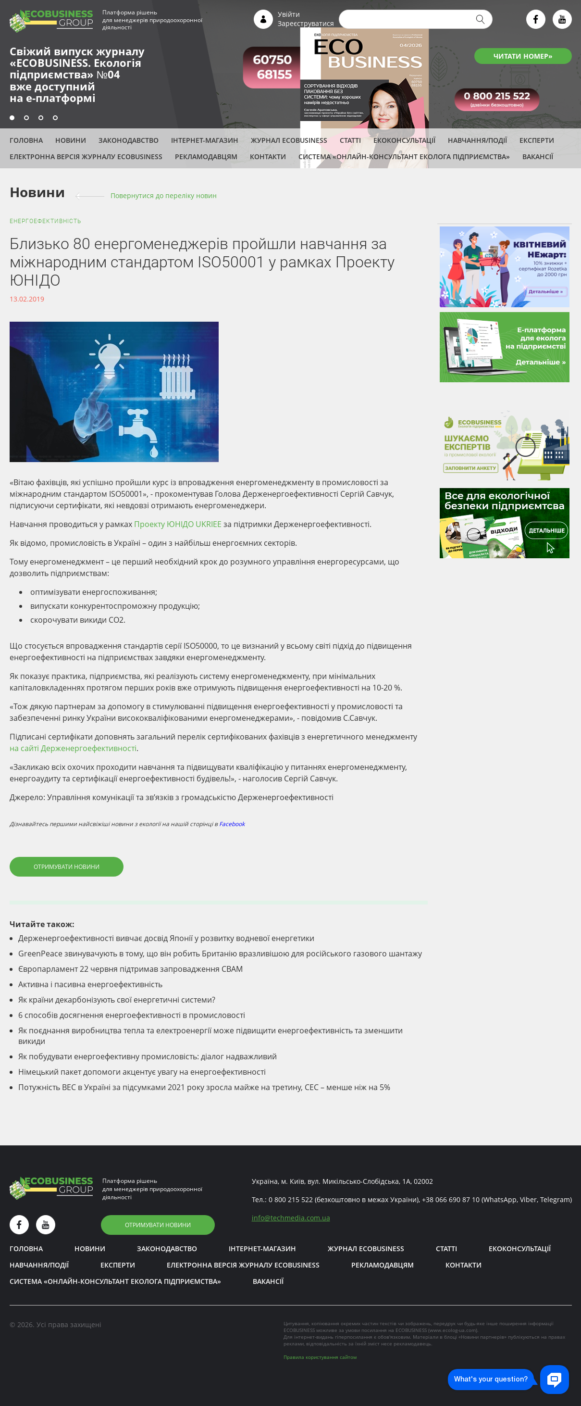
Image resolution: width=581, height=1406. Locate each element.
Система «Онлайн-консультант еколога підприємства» (404, 156)
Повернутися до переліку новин (164, 195)
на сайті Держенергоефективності (73, 748)
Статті (350, 140)
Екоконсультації (404, 140)
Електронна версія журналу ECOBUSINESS (86, 156)
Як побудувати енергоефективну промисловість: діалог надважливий (147, 1056)
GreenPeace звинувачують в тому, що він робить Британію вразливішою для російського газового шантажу (220, 953)
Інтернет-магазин (204, 140)
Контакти (268, 156)
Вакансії (537, 156)
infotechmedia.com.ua (291, 1217)
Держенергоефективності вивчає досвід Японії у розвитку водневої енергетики (166, 938)
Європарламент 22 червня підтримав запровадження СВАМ (130, 969)
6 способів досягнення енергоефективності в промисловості (131, 1015)
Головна (26, 140)
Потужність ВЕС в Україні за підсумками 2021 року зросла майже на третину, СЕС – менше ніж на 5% (204, 1087)
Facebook (232, 824)
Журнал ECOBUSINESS (289, 140)
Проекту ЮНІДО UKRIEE (178, 524)
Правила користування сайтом (320, 1357)
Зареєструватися (306, 23)
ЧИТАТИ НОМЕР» (523, 56)
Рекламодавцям (206, 156)
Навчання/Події (477, 140)
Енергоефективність (45, 221)
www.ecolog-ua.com (453, 1330)
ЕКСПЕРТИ (536, 140)
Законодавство (129, 140)
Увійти (289, 14)
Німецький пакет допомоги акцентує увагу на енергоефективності (142, 1072)
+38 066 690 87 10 (451, 1199)
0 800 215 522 (291, 1199)
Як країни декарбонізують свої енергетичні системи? (116, 999)
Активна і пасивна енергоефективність (90, 984)
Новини (70, 140)
